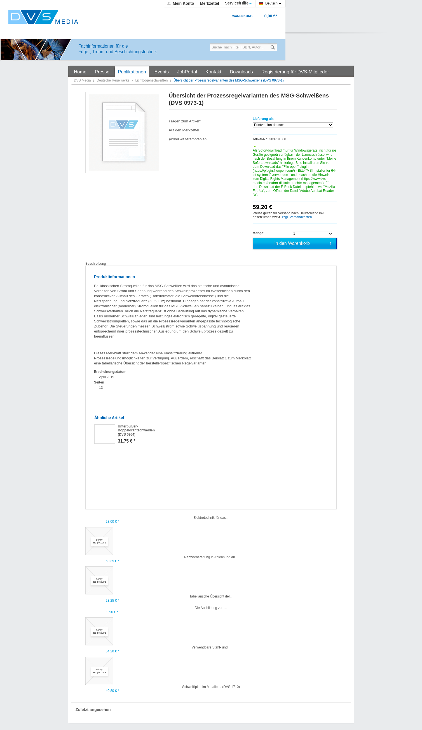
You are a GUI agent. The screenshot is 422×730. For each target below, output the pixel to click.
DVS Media (83, 80)
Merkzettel (209, 3)
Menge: (258, 233)
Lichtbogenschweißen (151, 80)
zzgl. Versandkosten (297, 217)
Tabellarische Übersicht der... (211, 596)
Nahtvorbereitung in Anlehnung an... (211, 557)
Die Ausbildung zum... (211, 608)
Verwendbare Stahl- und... (211, 647)
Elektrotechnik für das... (210, 518)
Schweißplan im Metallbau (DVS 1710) (211, 687)
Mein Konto (183, 3)
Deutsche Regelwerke (113, 80)
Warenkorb (242, 16)
